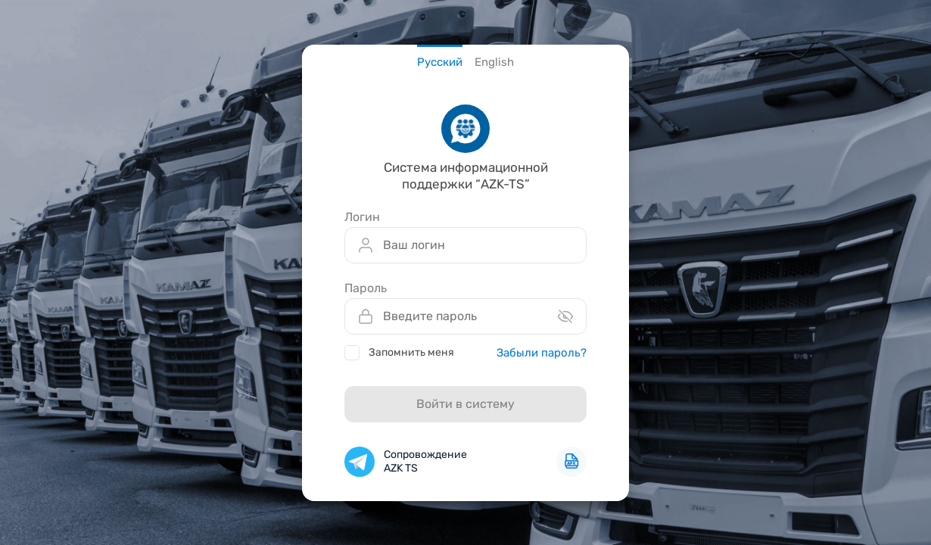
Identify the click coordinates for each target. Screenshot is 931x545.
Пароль (365, 288)
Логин (362, 217)
